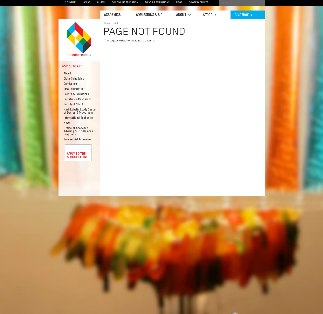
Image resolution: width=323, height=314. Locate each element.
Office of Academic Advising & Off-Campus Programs (78, 131)
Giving (87, 2)
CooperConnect (198, 2)
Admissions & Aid (154, 15)
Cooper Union (79, 39)
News (179, 2)
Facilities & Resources (78, 99)
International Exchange (78, 118)
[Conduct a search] (242, 3)
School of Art (72, 66)
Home (107, 23)
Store (209, 15)
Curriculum (70, 84)
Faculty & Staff (73, 104)
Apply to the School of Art (77, 155)
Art (116, 23)
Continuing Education (125, 2)
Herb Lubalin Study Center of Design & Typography (80, 111)
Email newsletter (74, 89)
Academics (117, 15)
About (186, 15)
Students (71, 2)
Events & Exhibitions (157, 2)
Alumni (101, 2)
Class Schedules (74, 78)
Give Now (243, 15)
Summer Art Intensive (77, 139)
